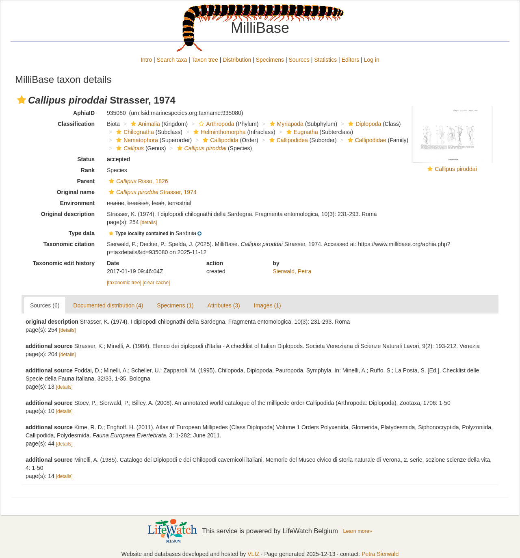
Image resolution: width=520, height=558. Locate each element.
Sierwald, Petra (292, 271)
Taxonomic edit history (64, 263)
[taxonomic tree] (124, 282)
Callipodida (219, 140)
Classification (76, 124)
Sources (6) (44, 305)
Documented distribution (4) (108, 305)
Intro (146, 59)
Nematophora (136, 140)
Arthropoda (215, 124)
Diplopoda (363, 124)
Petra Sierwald (380, 554)
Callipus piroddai (456, 169)
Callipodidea (287, 140)
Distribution (237, 59)
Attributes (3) (224, 305)
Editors (351, 59)
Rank (88, 170)
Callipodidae (366, 140)
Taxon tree (205, 59)
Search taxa (172, 59)
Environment (77, 203)
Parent (86, 181)
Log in (371, 59)
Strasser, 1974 (152, 192)
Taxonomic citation (69, 244)
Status (86, 159)
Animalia (144, 124)
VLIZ (253, 554)
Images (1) (267, 305)
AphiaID (84, 113)
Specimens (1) (175, 305)
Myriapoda (285, 124)
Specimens (270, 59)
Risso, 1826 (137, 181)
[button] (21, 100)
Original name (76, 192)
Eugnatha (301, 132)
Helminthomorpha (218, 132)
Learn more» (357, 531)
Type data (82, 233)
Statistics (325, 59)
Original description (68, 214)
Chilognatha (134, 132)
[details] (149, 222)
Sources (298, 59)
